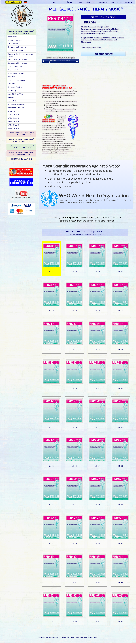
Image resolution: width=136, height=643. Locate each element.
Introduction (12, 37)
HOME (55, 2)
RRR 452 (120, 466)
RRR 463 (97, 582)
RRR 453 (51, 505)
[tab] (21, 32)
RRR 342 (74, 350)
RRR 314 (51, 272)
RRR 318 (51, 311)
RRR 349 (51, 427)
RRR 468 (120, 621)
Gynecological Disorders (16, 73)
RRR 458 (74, 544)
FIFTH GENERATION (21, 153)
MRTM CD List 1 (13, 111)
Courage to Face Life (15, 87)
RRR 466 (74, 621)
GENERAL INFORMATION (21, 159)
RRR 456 (120, 505)
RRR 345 (51, 388)
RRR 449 (51, 466)
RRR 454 (74, 505)
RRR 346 (74, 388)
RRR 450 (74, 466)
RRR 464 (120, 582)
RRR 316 (97, 272)
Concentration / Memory (16, 80)
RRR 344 (120, 350)
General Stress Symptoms (17, 47)
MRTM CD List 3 (13, 118)
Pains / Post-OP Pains (15, 66)
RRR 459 (97, 544)
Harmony (11, 97)
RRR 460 (120, 544)
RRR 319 (74, 311)
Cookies (89, 637)
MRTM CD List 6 (13, 128)
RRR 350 (74, 427)
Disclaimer (71, 637)
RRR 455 (97, 505)
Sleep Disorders (13, 44)
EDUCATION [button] (102, 2)
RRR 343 (97, 350)
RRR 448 (120, 427)
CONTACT (128, 2)
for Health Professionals (16, 104)
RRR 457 (51, 544)
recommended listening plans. (93, 33)
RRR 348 (120, 388)
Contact (95, 637)
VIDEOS (119, 2)
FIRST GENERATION (21, 32)
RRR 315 (74, 272)
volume (77, 61)
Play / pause (44, 61)
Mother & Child (13, 101)
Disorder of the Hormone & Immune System (20, 55)
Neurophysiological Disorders (18, 60)
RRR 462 (74, 582)
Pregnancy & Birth (14, 70)
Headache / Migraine (15, 40)
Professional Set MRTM (16, 108)
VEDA (111, 2)
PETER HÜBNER (66, 2)
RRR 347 (97, 388)
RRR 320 (97, 311)
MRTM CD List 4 (13, 121)
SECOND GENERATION (21, 134)
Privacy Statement (81, 637)
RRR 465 (51, 621)
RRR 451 (97, 466)
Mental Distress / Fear (15, 94)
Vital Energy (12, 91)
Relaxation (11, 77)
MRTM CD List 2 (13, 115)
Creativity (11, 84)
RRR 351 (97, 427)
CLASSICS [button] (79, 2)
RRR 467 (97, 621)
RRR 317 (120, 272)
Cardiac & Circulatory (15, 51)
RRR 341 (51, 350)
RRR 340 (120, 311)
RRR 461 (51, 582)
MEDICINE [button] (90, 2)
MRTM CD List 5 (13, 125)
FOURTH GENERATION (21, 147)
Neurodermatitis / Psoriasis (17, 63)
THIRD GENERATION (21, 140)
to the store (103, 54)
